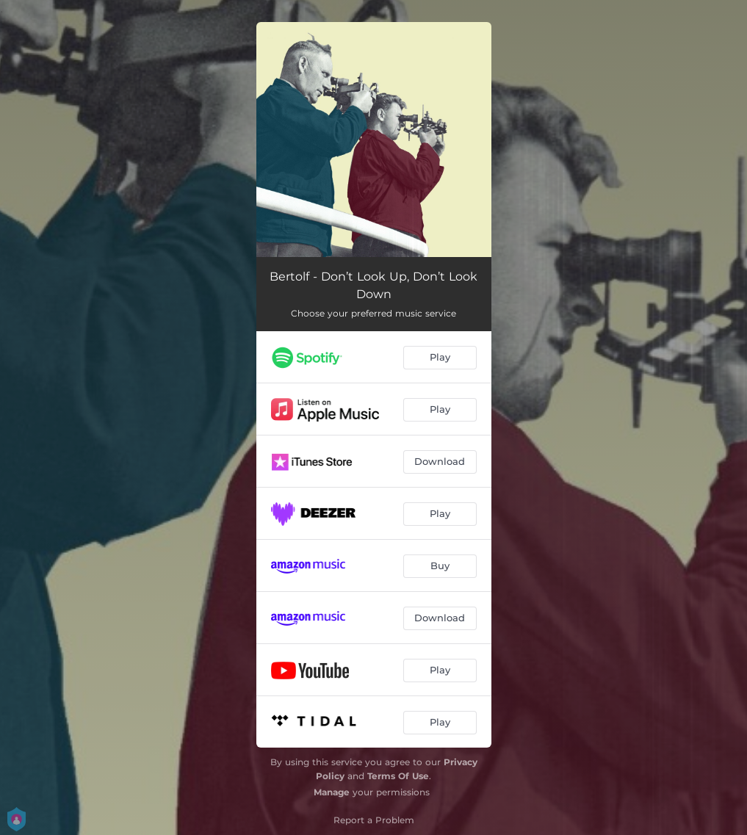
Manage (332, 792)
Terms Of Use (398, 775)
